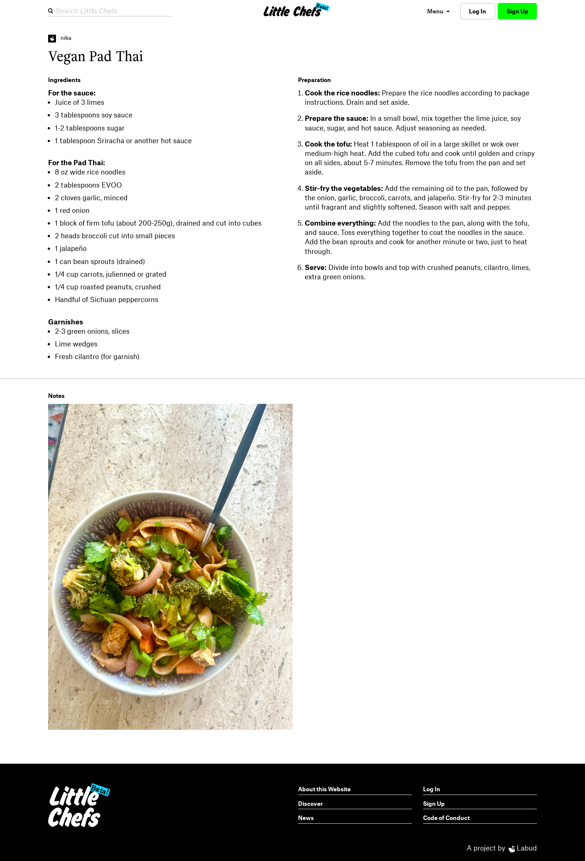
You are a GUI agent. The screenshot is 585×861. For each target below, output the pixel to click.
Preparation (314, 79)
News (306, 817)
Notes (56, 395)
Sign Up (517, 11)
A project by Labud (502, 847)
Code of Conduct (446, 817)
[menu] (438, 11)
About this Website (324, 789)
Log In (477, 11)
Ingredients (64, 79)
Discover (310, 803)
